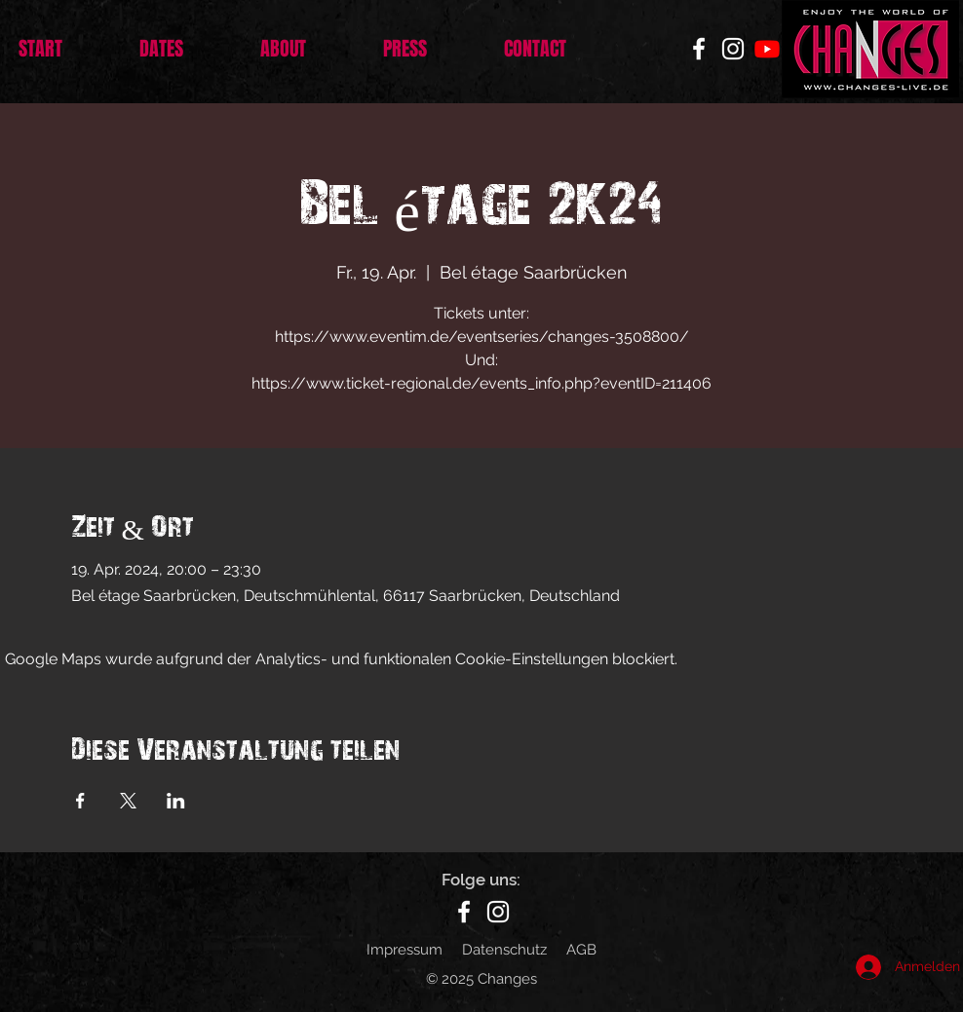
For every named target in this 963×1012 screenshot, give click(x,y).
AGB (581, 949)
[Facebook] (698, 48)
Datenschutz (504, 949)
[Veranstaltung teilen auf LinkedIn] (176, 800)
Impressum (404, 949)
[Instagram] (733, 48)
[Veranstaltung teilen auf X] (128, 800)
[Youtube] (767, 48)
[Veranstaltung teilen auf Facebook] (80, 800)
